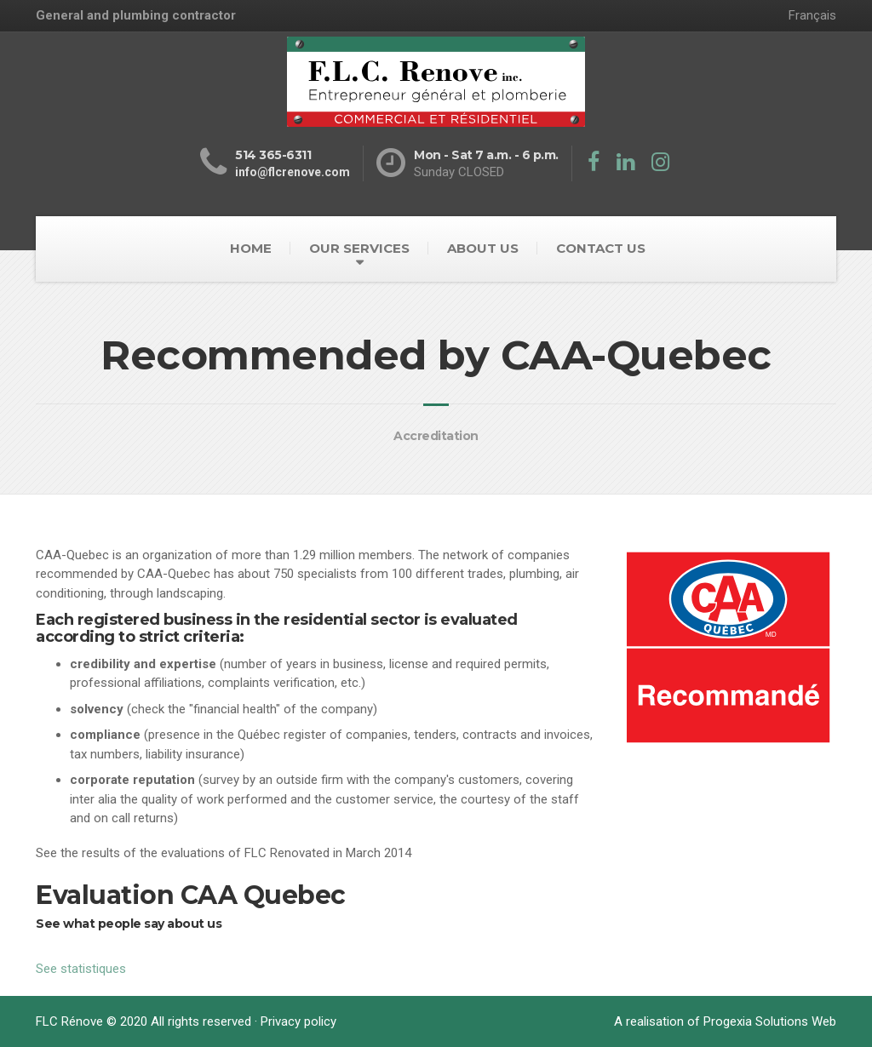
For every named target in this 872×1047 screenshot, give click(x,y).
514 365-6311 (273, 155)
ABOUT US (483, 248)
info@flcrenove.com (292, 172)
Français (812, 15)
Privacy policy (298, 1021)
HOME (251, 248)
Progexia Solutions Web (769, 1021)
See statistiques (81, 968)
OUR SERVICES (359, 248)
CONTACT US (600, 248)
